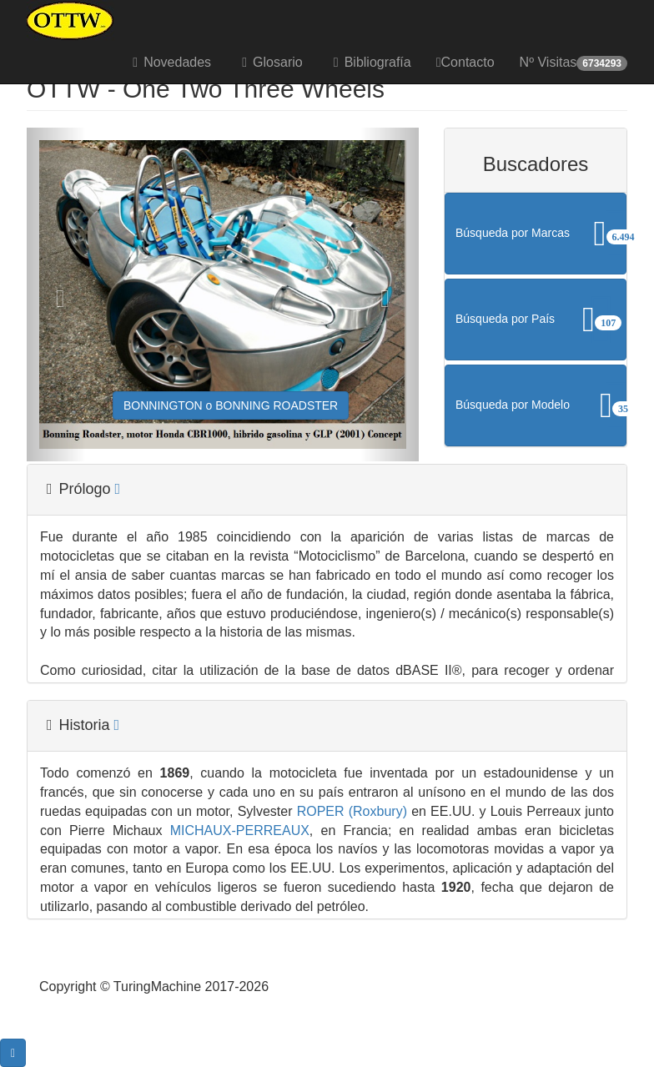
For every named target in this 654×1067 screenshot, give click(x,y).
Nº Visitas (573, 63)
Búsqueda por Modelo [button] (540, 405)
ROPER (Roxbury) (349, 811)
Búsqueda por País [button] (540, 319)
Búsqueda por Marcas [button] (540, 234)
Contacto (465, 62)
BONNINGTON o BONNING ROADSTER (230, 405)
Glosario (269, 62)
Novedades (169, 62)
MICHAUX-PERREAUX (236, 830)
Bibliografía (369, 62)
